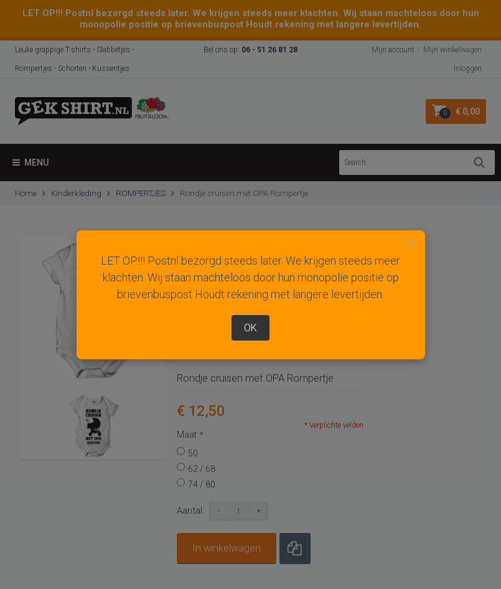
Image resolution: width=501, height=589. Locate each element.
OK (250, 328)
